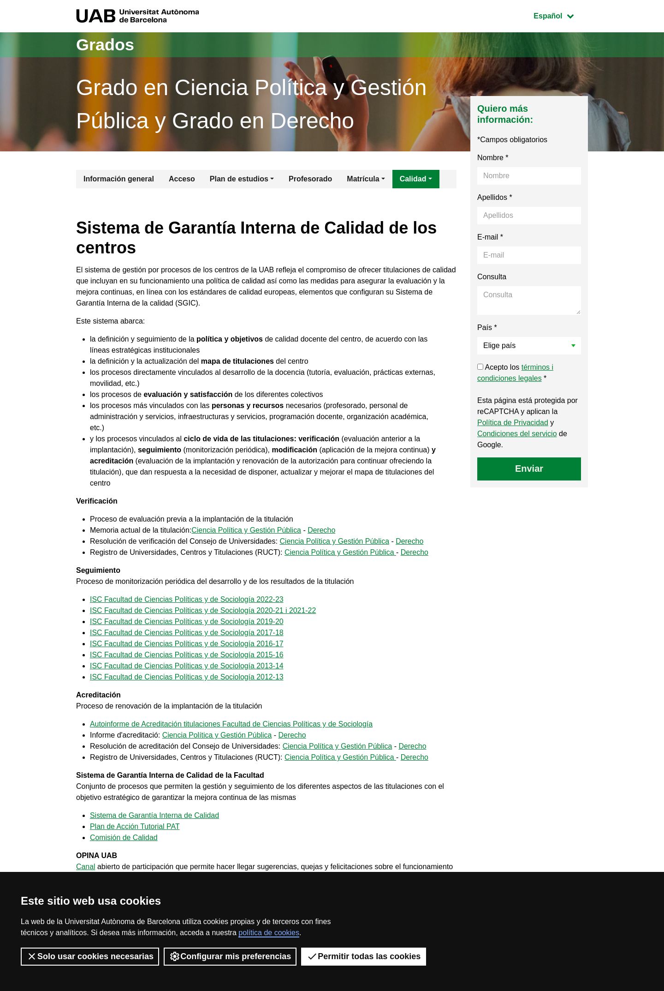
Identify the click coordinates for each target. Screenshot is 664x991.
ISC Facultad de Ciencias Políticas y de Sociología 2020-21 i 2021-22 (204, 610)
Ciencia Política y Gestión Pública (247, 530)
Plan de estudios (239, 179)
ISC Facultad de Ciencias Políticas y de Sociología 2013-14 (187, 666)
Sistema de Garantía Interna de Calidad (155, 815)
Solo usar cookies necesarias (90, 956)
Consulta (491, 277)
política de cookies (268, 933)
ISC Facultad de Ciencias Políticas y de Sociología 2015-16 (187, 655)
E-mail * (490, 237)
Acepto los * (515, 372)
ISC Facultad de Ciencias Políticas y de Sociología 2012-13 (187, 677)
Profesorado (310, 179)
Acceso (182, 179)
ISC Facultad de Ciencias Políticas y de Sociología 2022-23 (187, 599)
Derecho (322, 530)
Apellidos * (494, 197)
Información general (118, 179)
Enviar (529, 468)
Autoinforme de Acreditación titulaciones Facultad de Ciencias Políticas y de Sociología (232, 724)
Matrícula (363, 179)
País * (487, 327)
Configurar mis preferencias (230, 956)
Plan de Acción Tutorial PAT (135, 826)
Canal (85, 867)
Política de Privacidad (512, 422)
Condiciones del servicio (517, 434)
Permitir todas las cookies (364, 956)
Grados (105, 44)
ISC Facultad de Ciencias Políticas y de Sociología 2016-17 (187, 644)
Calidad (413, 179)
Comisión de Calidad (124, 837)
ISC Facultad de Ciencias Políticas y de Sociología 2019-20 (187, 621)
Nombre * (493, 158)
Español (560, 15)
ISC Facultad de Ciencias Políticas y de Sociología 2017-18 (187, 633)
